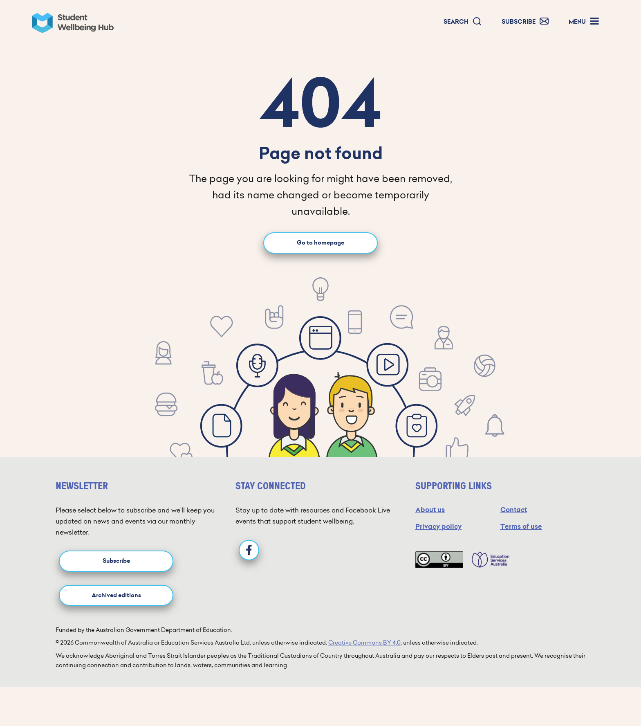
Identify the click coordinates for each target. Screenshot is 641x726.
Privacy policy (438, 526)
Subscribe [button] (116, 561)
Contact (513, 510)
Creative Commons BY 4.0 (364, 642)
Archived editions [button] (116, 595)
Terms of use (521, 526)
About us (430, 510)
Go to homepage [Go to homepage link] (320, 242)
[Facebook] (249, 550)
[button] (463, 22)
